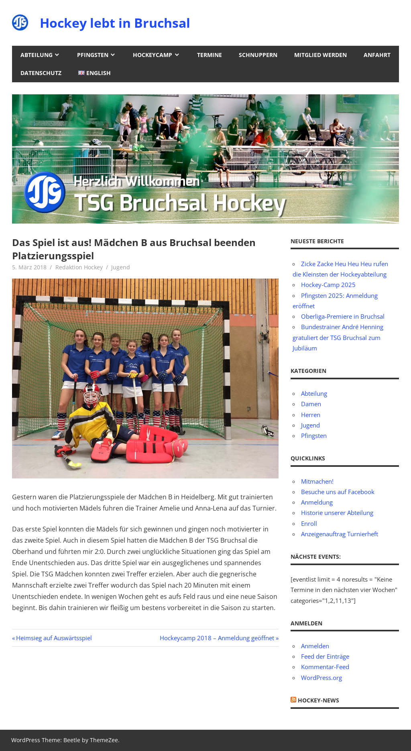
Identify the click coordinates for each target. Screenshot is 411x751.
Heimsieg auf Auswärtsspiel (54, 638)
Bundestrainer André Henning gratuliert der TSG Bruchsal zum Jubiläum (338, 337)
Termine (209, 55)
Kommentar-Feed (325, 667)
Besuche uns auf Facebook (337, 492)
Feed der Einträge (325, 656)
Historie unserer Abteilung (337, 513)
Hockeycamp (152, 55)
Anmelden (315, 646)
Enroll (309, 523)
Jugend (120, 267)
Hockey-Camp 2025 (328, 285)
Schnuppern (258, 55)
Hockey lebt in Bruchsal (115, 22)
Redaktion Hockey (79, 267)
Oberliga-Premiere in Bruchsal (343, 316)
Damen (311, 404)
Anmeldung (317, 502)
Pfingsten (92, 55)
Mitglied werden (320, 55)
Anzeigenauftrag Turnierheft (339, 534)
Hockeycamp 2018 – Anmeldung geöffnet (217, 638)
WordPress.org (321, 678)
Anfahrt (377, 55)
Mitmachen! (317, 481)
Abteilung (36, 55)
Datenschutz (40, 73)
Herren (310, 415)
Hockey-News (318, 700)
